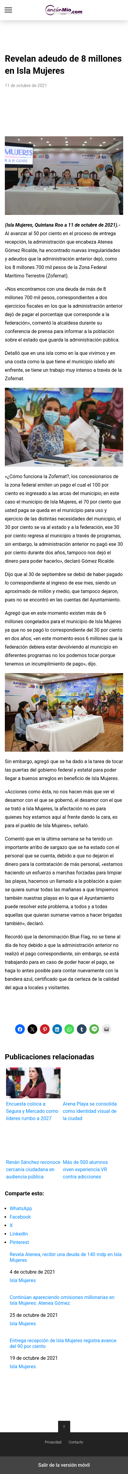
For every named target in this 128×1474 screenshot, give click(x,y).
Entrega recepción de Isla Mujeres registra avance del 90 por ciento (63, 1343)
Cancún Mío (64, 10)
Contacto (76, 1442)
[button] (20, 1029)
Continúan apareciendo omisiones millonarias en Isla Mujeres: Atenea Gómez (62, 1300)
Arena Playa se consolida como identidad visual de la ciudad (90, 1094)
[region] (64, 35)
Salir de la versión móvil (64, 1465)
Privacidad (53, 1442)
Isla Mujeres (23, 1280)
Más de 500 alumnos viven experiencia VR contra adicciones (90, 1152)
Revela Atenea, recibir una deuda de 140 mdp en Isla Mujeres (66, 1257)
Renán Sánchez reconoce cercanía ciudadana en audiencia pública (33, 1152)
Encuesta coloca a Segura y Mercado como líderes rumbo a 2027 (33, 1094)
